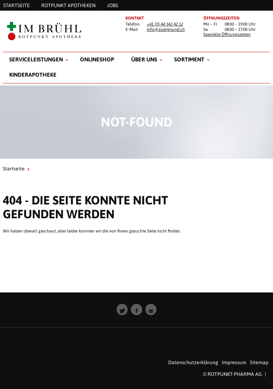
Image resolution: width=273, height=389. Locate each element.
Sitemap (259, 362)
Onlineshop (97, 59)
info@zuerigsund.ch (166, 29)
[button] (122, 309)
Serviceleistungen (36, 59)
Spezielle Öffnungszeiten (227, 34)
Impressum (234, 362)
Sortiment (189, 59)
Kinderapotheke (33, 74)
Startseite (14, 168)
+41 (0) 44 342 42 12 (165, 24)
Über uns (144, 59)
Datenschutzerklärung (193, 362)
